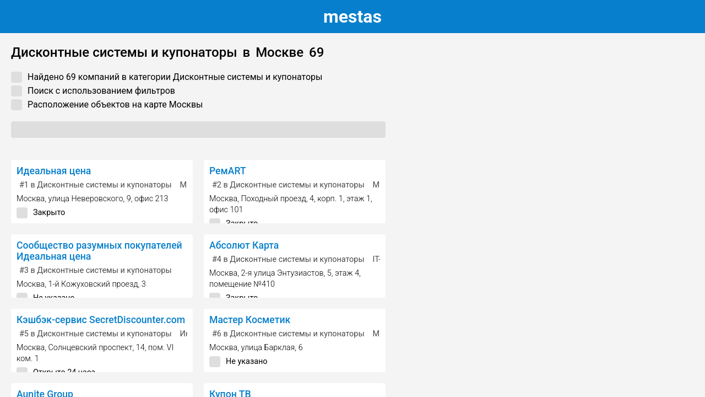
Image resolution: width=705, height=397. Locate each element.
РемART (227, 170)
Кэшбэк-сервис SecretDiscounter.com (101, 319)
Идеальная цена (54, 170)
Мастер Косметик (249, 319)
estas (352, 16)
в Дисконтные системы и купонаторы (95, 185)
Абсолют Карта (244, 245)
